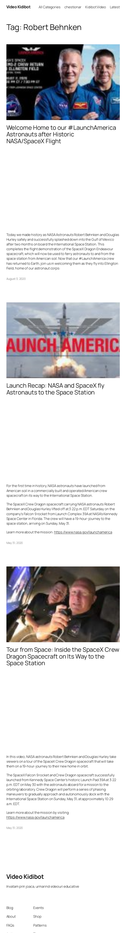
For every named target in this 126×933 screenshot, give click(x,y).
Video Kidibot (18, 7)
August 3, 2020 (16, 279)
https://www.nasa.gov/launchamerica (83, 532)
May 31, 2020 (14, 543)
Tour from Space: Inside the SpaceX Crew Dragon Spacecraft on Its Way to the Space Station (62, 656)
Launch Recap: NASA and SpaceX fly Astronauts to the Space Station (55, 389)
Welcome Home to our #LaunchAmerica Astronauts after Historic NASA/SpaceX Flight (61, 134)
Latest (115, 7)
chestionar (72, 7)
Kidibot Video (95, 7)
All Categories (50, 7)
